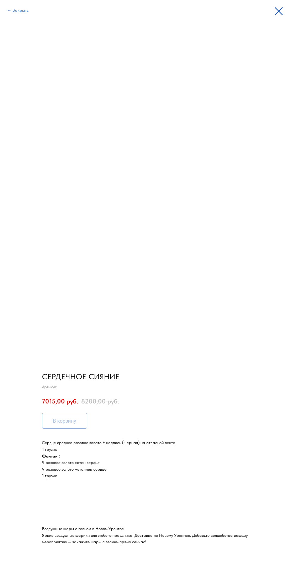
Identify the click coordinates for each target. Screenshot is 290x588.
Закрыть (20, 10)
